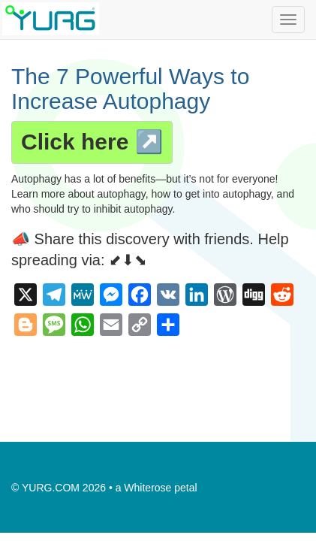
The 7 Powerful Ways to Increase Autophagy (130, 88)
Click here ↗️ (92, 141)
